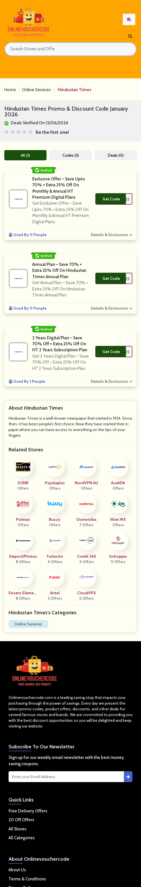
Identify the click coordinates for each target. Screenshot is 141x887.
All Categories (22, 837)
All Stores (18, 829)
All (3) (25, 155)
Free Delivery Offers (28, 811)
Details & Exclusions (109, 234)
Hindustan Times (74, 89)
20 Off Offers (21, 819)
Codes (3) (71, 155)
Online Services (36, 89)
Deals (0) (116, 155)
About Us (17, 869)
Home (10, 89)
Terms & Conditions (27, 879)
